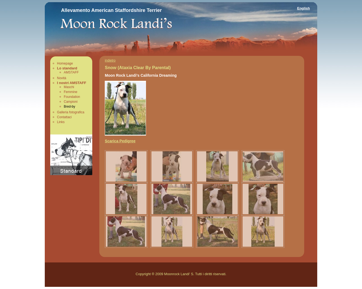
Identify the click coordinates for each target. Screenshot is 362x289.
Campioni (71, 102)
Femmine (70, 92)
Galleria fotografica (70, 112)
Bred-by (69, 106)
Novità (61, 78)
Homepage (65, 63)
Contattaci (64, 117)
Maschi (69, 87)
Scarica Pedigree (120, 141)
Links (61, 122)
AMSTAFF (71, 72)
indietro (110, 60)
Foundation (72, 97)
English (303, 8)
